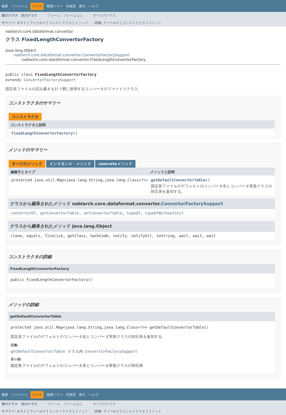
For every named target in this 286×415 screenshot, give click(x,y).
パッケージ (19, 6)
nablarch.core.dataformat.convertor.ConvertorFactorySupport (72, 55)
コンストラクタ (60, 23)
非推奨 (71, 6)
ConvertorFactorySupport (50, 80)
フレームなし (73, 15)
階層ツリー (54, 6)
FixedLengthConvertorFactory (42, 133)
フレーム (53, 15)
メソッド (81, 23)
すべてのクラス (104, 15)
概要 (5, 6)
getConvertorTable (59, 213)
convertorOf (23, 213)
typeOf (134, 213)
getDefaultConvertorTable (178, 180)
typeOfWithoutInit (164, 213)
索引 (82, 6)
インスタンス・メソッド (70, 164)
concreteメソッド (115, 164)
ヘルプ (93, 6)
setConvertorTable (103, 213)
